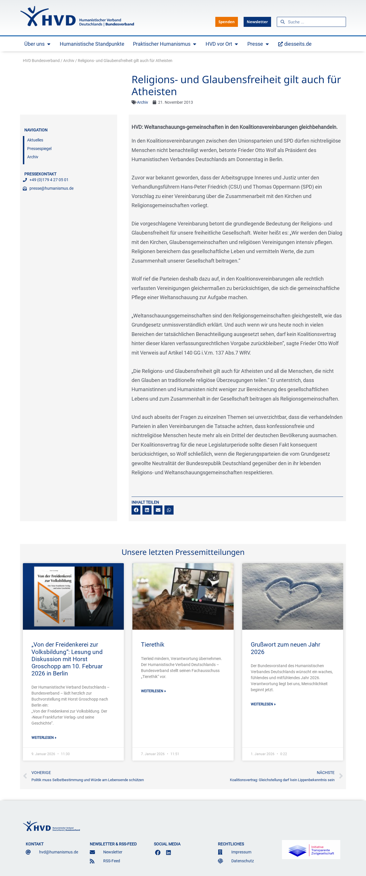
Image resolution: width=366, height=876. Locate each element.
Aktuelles (35, 140)
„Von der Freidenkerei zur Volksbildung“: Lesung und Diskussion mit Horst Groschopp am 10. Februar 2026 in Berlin (67, 659)
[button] (136, 510)
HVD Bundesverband (41, 60)
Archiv (68, 60)
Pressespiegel (39, 148)
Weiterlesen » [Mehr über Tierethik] (153, 691)
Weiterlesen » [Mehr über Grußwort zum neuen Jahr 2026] (263, 704)
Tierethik (152, 644)
